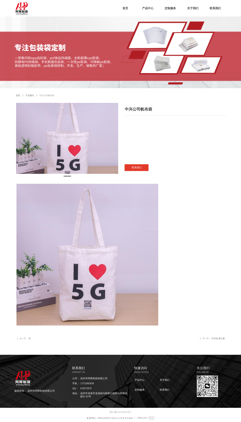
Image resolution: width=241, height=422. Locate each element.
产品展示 (30, 95)
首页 (18, 95)
